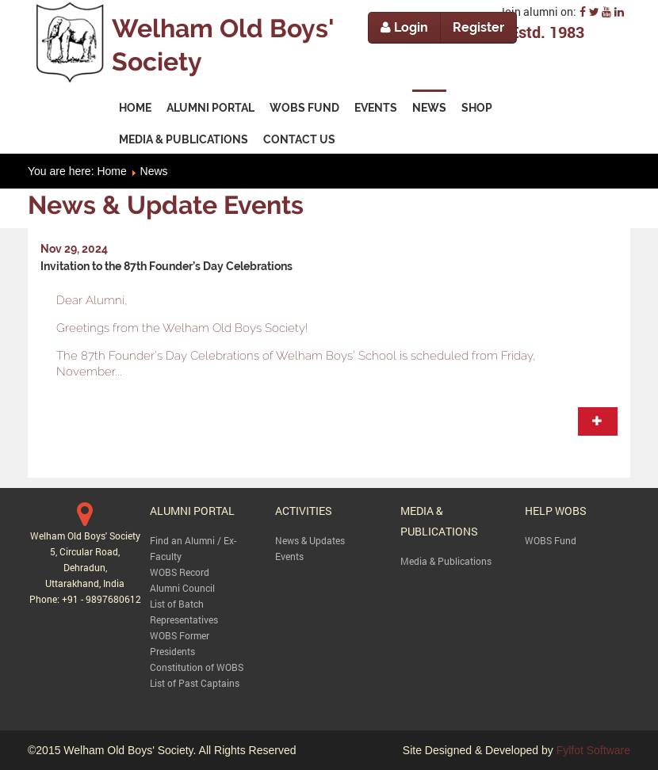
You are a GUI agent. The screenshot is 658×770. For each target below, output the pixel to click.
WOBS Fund (550, 540)
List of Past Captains (194, 683)
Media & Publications (446, 561)
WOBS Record (179, 572)
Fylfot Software (593, 750)
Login (404, 27)
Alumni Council (182, 587)
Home (111, 171)
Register (478, 27)
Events (289, 556)
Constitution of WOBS (196, 667)
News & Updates (310, 540)
